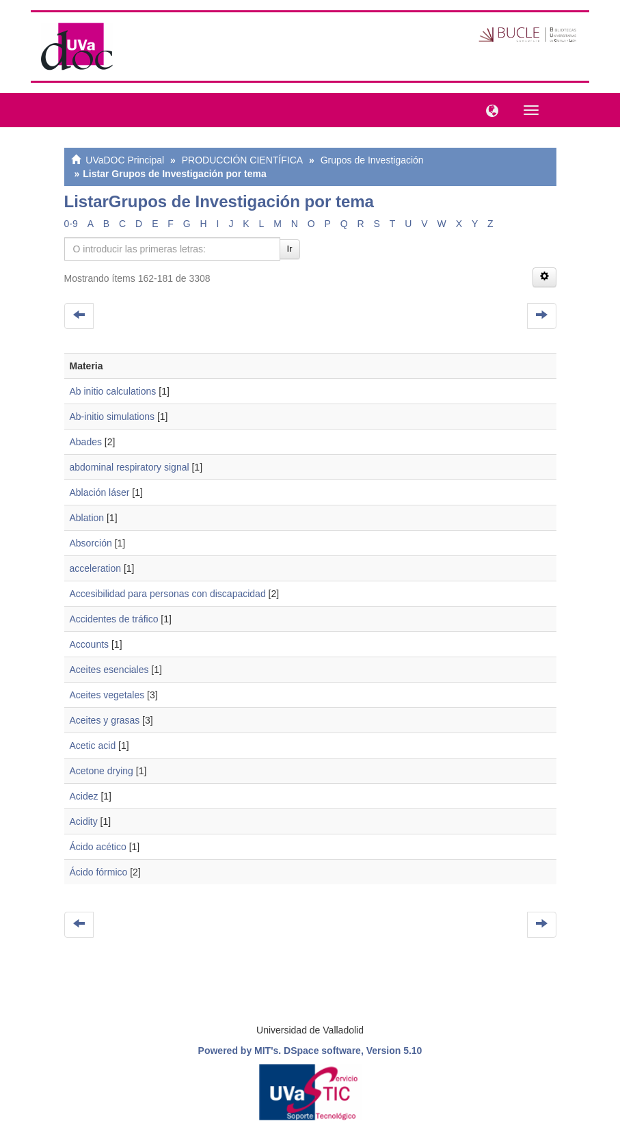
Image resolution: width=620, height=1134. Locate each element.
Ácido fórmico (99, 872)
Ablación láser (100, 492)
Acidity (84, 821)
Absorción (91, 543)
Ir (290, 248)
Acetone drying (101, 770)
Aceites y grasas (105, 720)
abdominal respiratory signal (129, 467)
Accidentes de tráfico (114, 619)
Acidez (84, 796)
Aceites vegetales (107, 694)
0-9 (71, 223)
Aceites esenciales (109, 669)
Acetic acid (93, 745)
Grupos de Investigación (372, 160)
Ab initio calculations (113, 391)
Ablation (87, 517)
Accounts (89, 644)
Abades (86, 441)
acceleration (96, 568)
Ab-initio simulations (112, 416)
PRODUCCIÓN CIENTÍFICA (242, 160)
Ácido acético (98, 846)
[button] (489, 109)
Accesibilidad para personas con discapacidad (168, 593)
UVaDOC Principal (124, 160)
